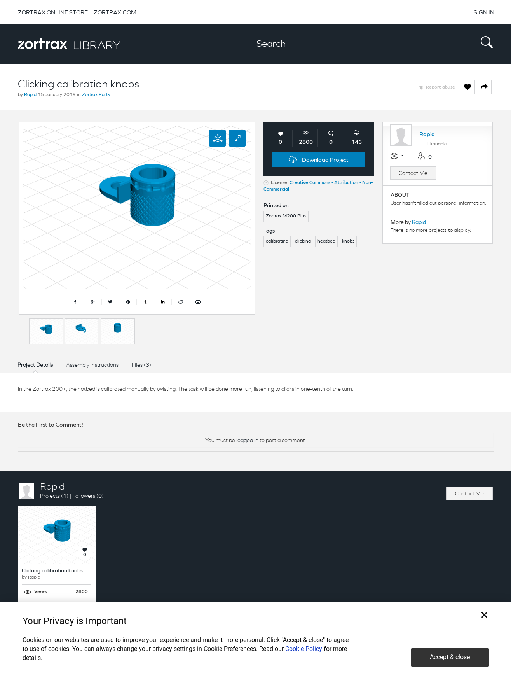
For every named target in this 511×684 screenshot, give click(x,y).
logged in (247, 440)
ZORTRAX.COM (115, 12)
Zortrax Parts (96, 95)
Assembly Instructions (92, 365)
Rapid (30, 95)
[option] (46, 331)
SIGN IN (484, 12)
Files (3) (141, 365)
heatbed (326, 241)
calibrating (277, 241)
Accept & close (450, 657)
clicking (303, 241)
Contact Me (413, 173)
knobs (348, 241)
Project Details (35, 365)
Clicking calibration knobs (52, 571)
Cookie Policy (303, 649)
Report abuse (440, 87)
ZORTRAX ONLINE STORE (53, 12)
